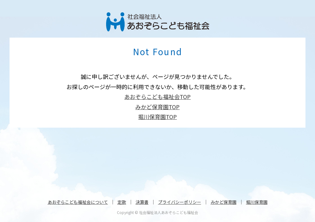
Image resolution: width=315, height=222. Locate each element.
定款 (122, 202)
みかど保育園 (224, 202)
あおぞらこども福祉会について (78, 202)
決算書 (142, 202)
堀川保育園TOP (157, 117)
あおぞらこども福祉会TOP (157, 96)
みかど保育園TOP (157, 107)
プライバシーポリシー (179, 202)
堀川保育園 (257, 202)
